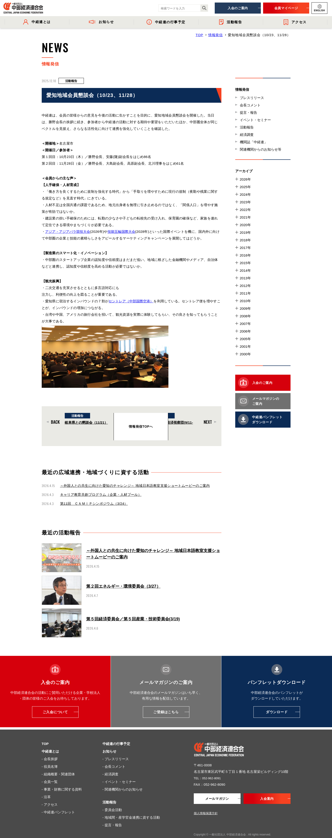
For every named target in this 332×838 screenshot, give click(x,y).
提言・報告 (248, 112)
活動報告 (247, 127)
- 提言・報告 (112, 816)
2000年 (245, 354)
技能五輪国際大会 (122, 232)
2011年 (245, 293)
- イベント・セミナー (119, 772)
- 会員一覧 (50, 772)
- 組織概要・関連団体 (58, 765)
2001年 (245, 346)
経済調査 (247, 135)
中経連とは (50, 742)
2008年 (245, 316)
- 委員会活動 (112, 801)
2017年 (245, 248)
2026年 (245, 179)
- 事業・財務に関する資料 (62, 780)
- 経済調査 (110, 765)
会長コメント (250, 105)
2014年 (245, 270)
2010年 (245, 301)
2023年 (245, 202)
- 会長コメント (114, 757)
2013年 (245, 278)
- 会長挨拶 (50, 750)
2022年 (245, 210)
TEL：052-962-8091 (209, 769)
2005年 (245, 339)
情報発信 (215, 35)
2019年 (245, 232)
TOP (199, 35)
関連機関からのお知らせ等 (260, 149)
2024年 (245, 194)
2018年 (245, 240)
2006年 (245, 331)
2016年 (245, 255)
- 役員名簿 (50, 757)
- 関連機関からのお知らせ (123, 780)
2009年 (245, 308)
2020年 (245, 225)
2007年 (245, 324)
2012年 (245, 286)
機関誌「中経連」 (253, 142)
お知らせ (109, 742)
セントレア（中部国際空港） (131, 301)
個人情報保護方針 (206, 804)
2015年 (245, 263)
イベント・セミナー (255, 120)
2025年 (245, 187)
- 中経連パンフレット (58, 803)
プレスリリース (252, 98)
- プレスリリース (116, 750)
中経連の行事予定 (116, 734)
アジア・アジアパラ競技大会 (68, 232)
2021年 (245, 217)
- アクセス (50, 795)
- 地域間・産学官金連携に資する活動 (131, 808)
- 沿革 (46, 788)
